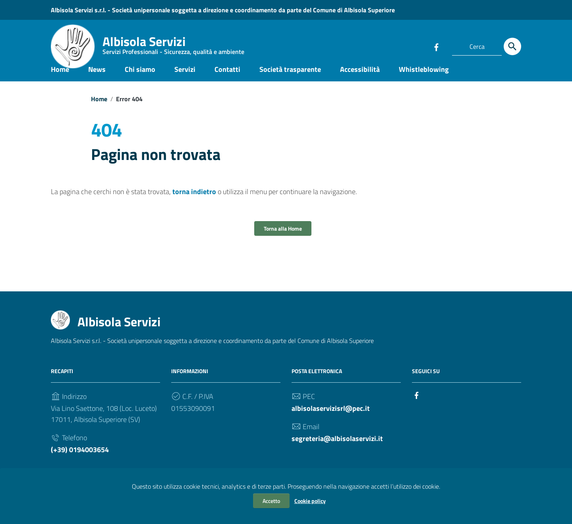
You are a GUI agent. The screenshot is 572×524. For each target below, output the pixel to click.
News (97, 76)
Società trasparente (290, 76)
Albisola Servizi (173, 45)
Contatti (227, 76)
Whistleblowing (424, 76)
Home (60, 76)
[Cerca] (512, 46)
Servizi (184, 76)
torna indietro (194, 199)
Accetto (271, 501)
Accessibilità (360, 76)
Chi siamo (140, 76)
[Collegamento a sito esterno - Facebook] (436, 46)
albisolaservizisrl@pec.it (331, 416)
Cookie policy (310, 501)
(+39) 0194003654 (80, 457)
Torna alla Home (283, 236)
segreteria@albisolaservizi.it (337, 446)
